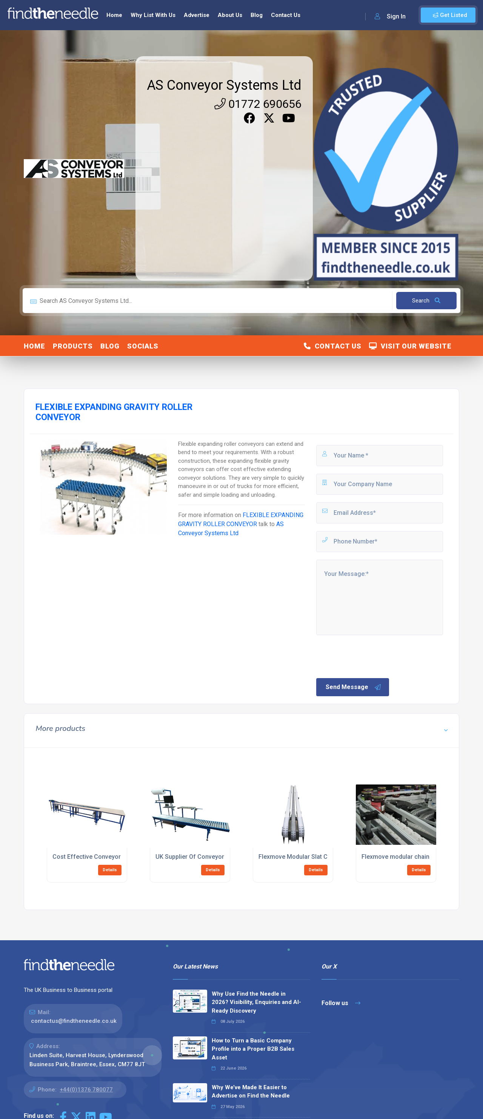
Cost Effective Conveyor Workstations (105, 856)
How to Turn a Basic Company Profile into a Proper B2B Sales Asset (253, 1049)
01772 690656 (257, 104)
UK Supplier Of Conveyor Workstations (209, 856)
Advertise (196, 15)
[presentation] (372, 656)
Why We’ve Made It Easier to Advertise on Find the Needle (251, 1091)
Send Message (353, 687)
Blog (257, 15)
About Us (230, 15)
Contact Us (285, 15)
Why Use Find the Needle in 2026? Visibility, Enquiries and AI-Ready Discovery (256, 1002)
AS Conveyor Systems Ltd (224, 85)
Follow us (340, 1003)
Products (73, 346)
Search (426, 300)
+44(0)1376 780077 (86, 1089)
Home (114, 15)
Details (110, 869)
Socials (142, 346)
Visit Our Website (410, 346)
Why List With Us (153, 15)
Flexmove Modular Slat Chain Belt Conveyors (320, 856)
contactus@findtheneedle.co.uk (74, 1021)
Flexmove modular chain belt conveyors (416, 856)
